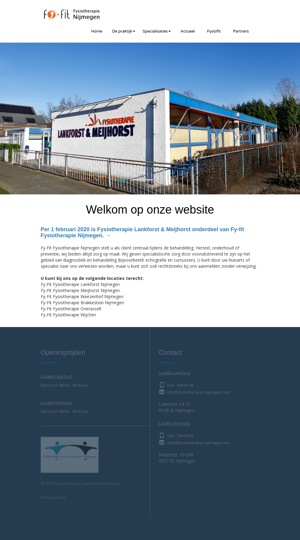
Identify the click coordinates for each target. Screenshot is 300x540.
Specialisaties (157, 31)
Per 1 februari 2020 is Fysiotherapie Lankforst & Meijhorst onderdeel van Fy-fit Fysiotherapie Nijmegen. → (142, 232)
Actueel (188, 31)
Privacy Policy (53, 497)
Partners (241, 31)
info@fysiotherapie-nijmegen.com (194, 392)
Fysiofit (214, 31)
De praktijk (123, 31)
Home (96, 31)
